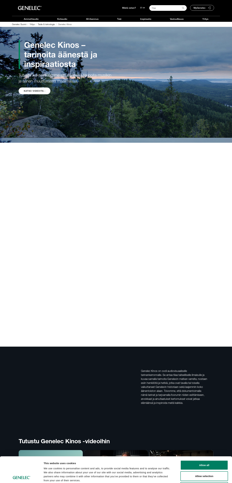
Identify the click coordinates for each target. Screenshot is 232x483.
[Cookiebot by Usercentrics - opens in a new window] (21, 476)
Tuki (119, 19)
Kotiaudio (62, 19)
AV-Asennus (92, 19)
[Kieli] (142, 8)
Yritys (205, 19)
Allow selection (204, 450)
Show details (174, 476)
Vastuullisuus (177, 19)
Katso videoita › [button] (34, 91)
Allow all (204, 439)
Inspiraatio (145, 19)
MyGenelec (200, 7)
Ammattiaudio (31, 19)
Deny (204, 461)
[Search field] (168, 8)
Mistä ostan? (129, 7)
